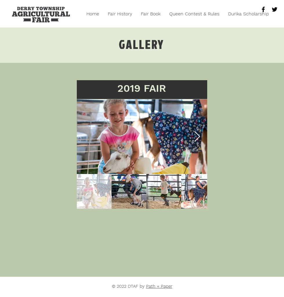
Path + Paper (159, 286)
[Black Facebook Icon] (263, 9)
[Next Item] (197, 136)
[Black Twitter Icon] (274, 9)
